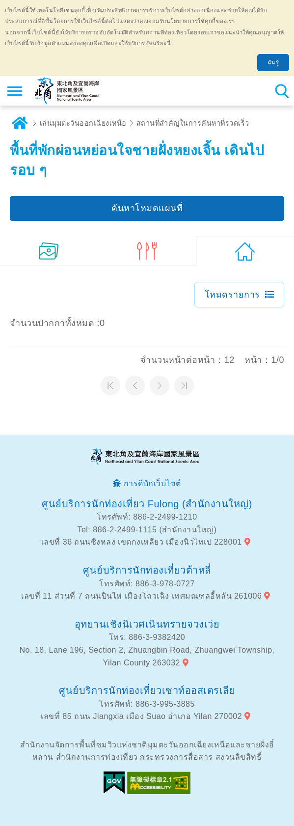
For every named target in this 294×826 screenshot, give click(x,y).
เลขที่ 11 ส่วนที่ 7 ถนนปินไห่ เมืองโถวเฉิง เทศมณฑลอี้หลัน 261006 (141, 596)
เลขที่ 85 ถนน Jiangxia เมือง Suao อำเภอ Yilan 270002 (141, 716)
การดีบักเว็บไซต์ (152, 483)
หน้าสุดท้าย (184, 385)
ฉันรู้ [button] (273, 62)
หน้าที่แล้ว (135, 385)
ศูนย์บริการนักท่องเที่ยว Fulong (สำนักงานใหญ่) (147, 503)
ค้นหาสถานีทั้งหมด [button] (282, 91)
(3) (147, 251)
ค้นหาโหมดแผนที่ (147, 208)
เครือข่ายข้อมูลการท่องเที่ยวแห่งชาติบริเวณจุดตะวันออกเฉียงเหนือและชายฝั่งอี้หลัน (67, 91)
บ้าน (19, 123)
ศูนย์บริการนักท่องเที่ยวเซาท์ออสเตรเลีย (147, 690)
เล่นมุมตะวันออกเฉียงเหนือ (83, 123)
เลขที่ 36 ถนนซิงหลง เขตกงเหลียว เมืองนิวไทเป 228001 (141, 542)
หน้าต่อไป (159, 385)
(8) (49, 251)
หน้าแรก (110, 385)
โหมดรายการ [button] (232, 295)
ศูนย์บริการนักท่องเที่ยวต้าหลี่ (147, 570)
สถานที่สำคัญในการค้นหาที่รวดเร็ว (192, 123)
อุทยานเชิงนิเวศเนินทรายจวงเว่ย (147, 624)
